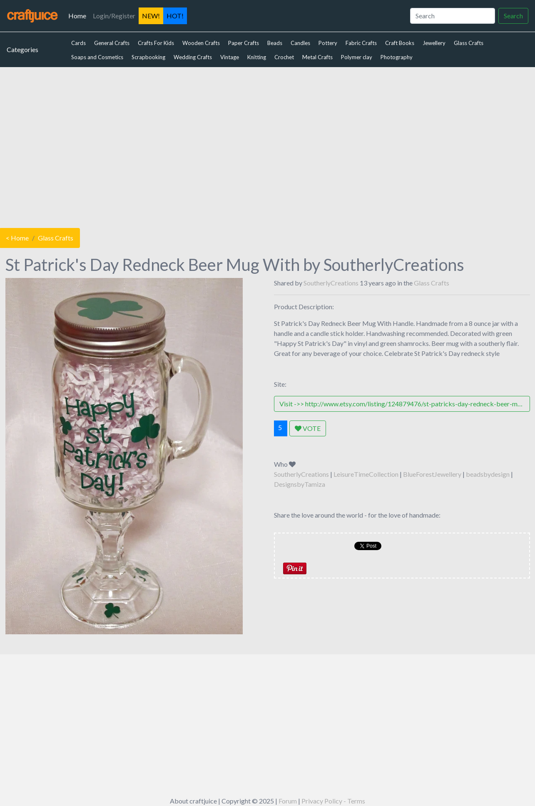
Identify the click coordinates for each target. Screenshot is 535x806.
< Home (17, 238)
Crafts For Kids (156, 43)
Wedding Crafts (193, 57)
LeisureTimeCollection (365, 474)
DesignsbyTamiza (299, 484)
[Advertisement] (268, 145)
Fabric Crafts (361, 43)
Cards (78, 43)
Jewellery (434, 43)
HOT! (175, 16)
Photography (397, 57)
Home (79, 15)
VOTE (308, 428)
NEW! (151, 16)
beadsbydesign (488, 474)
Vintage (229, 57)
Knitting (256, 57)
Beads (274, 43)
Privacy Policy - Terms (333, 801)
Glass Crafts (468, 43)
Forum (288, 801)
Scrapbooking (148, 57)
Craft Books (399, 43)
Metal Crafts (317, 57)
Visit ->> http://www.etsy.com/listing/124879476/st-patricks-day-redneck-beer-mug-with (404, 404)
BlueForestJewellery (432, 474)
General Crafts (111, 43)
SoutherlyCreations (331, 283)
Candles (300, 43)
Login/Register (114, 16)
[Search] (452, 16)
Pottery (328, 43)
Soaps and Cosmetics (97, 57)
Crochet (284, 57)
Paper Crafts (243, 43)
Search (513, 16)
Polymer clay (356, 57)
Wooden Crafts (201, 43)
